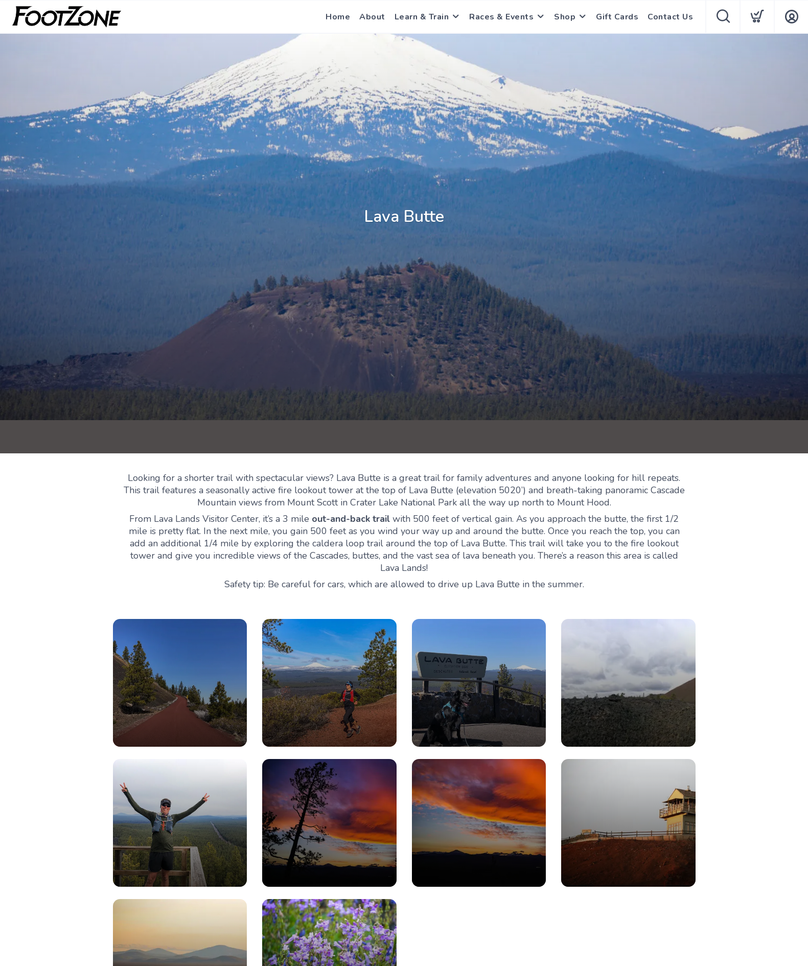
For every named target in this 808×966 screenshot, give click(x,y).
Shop (564, 16)
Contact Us (670, 16)
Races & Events (501, 16)
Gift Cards (617, 16)
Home (338, 16)
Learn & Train (422, 16)
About (372, 16)
